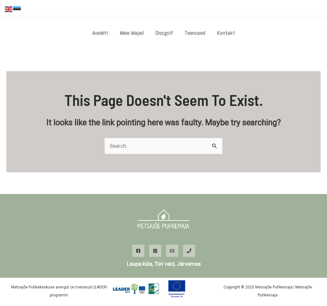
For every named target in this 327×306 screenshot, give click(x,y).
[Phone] (189, 251)
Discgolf (164, 32)
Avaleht (100, 32)
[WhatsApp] (318, 8)
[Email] (172, 251)
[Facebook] (298, 8)
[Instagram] (308, 8)
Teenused (195, 32)
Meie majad (132, 32)
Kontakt (226, 32)
